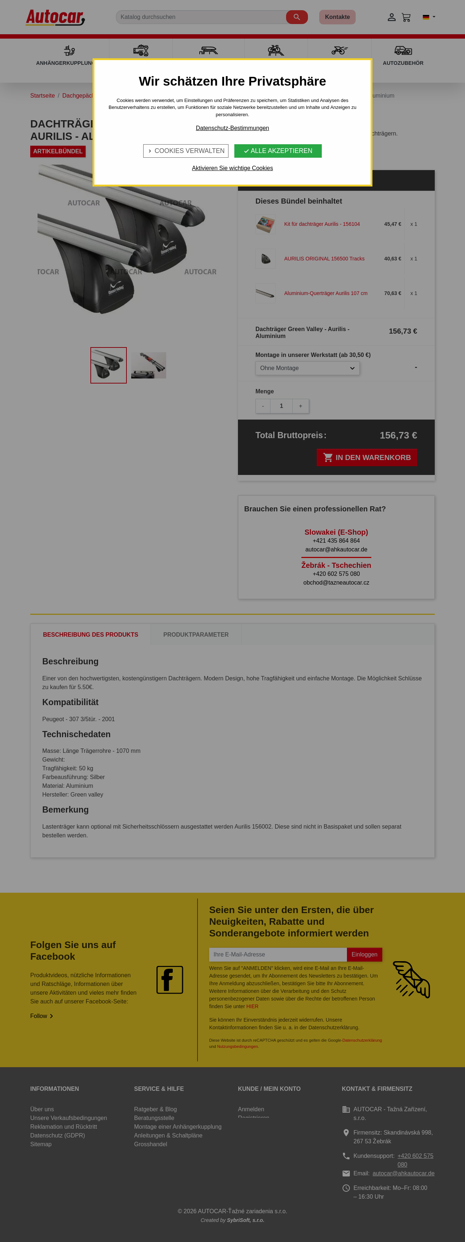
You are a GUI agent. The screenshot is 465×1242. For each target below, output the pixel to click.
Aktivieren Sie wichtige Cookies (232, 168)
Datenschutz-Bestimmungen (232, 128)
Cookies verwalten (185, 150)
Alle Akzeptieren (277, 150)
